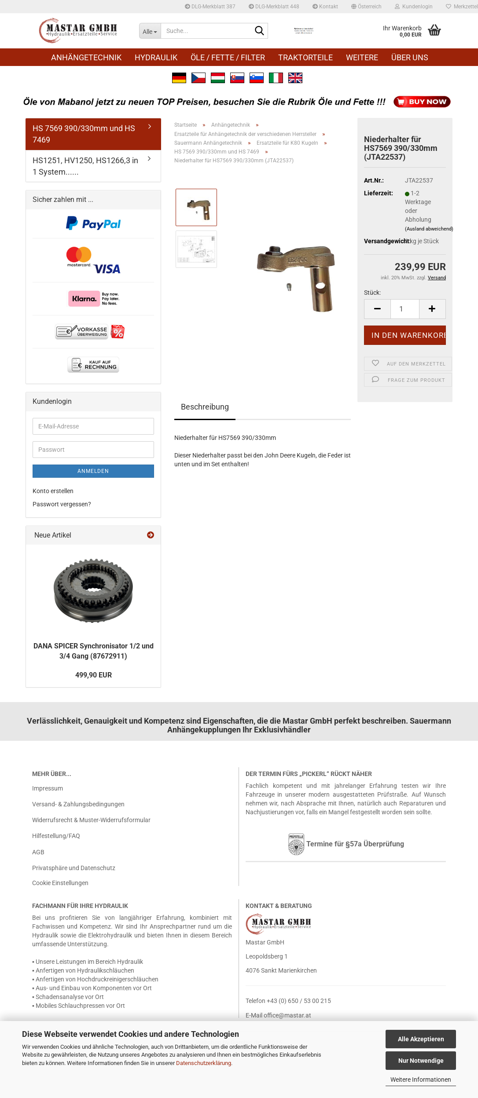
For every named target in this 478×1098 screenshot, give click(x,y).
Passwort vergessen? (62, 504)
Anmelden (93, 471)
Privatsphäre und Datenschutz (73, 867)
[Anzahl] (404, 309)
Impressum (47, 788)
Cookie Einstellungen (60, 882)
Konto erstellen (53, 490)
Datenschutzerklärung (203, 1063)
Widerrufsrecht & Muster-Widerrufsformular (91, 820)
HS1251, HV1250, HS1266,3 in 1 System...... (85, 166)
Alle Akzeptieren (421, 1039)
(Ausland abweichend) (429, 229)
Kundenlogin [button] (414, 7)
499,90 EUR (93, 675)
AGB (38, 852)
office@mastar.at (287, 1015)
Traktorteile (305, 57)
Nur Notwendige (421, 1060)
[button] (366, 6)
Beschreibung (205, 406)
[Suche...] (150, 31)
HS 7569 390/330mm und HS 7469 (84, 134)
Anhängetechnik (86, 57)
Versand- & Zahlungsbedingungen (78, 804)
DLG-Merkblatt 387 (210, 7)
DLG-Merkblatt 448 (274, 7)
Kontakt (325, 7)
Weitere (362, 57)
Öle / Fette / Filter (228, 57)
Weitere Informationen (420, 1079)
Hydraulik (156, 57)
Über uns (409, 57)
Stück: (372, 292)
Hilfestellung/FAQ (56, 835)
